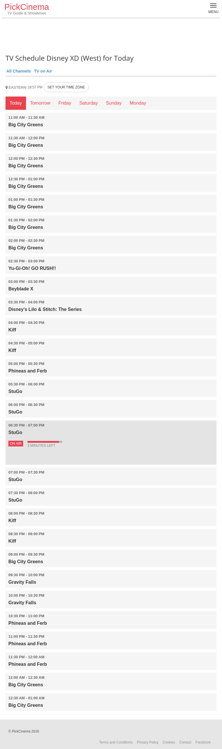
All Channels (18, 71)
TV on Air (43, 71)
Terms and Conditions (116, 742)
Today (16, 103)
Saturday (88, 103)
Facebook (203, 742)
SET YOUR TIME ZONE (66, 87)
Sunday (113, 103)
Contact (185, 742)
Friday (64, 103)
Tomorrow (40, 103)
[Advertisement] (111, 35)
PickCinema (26, 8)
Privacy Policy (148, 742)
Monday (138, 103)
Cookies (169, 742)
